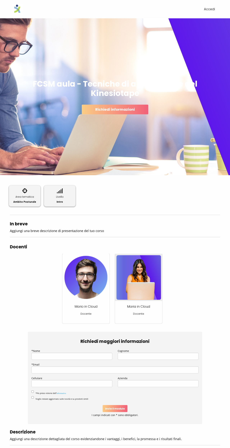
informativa (61, 393)
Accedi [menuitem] (209, 9)
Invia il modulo (115, 408)
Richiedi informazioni (115, 109)
